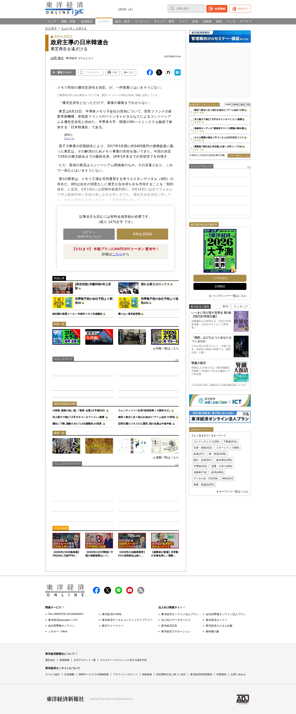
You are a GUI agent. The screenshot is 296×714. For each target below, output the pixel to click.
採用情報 (64, 660)
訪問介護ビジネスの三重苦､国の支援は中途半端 (144, 423)
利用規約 (222, 674)
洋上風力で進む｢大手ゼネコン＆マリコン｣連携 (78, 417)
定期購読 (220, 286)
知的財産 (147, 674)
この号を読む (220, 278)
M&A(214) (227, 478)
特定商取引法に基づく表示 (171, 674)
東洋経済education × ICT (63, 619)
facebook (96, 590)
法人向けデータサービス (176, 619)
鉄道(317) (199, 453)
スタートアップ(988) (227, 447)
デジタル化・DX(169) (206, 478)
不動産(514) (230, 441)
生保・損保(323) (203, 447)
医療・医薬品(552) (204, 484)
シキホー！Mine (57, 631)
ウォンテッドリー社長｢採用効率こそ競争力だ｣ (144, 410)
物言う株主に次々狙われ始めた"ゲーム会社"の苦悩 (146, 417)
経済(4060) (217, 472)
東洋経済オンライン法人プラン (180, 614)
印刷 (114, 72)
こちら (117, 254)
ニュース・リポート (74, 28)
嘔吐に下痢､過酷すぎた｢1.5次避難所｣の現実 (77, 423)
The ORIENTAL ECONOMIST (65, 614)
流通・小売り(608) (221, 466)
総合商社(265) (224, 460)
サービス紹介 (52, 674)
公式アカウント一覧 (85, 660)
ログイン (243, 8)
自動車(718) (200, 472)
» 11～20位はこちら (239, 155)
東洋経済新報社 (65, 699)
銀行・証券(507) (203, 460)
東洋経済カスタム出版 (219, 625)
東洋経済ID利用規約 (201, 674)
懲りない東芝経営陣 (129, 313)
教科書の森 (212, 631)
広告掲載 (69, 674)
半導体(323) (200, 466)
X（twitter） (107, 590)
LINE (118, 590)
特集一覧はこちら (167, 348)
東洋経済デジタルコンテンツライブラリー (127, 619)
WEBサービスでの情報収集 (94, 674)
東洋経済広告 (169, 625)
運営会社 (50, 660)
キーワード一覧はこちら (234, 491)
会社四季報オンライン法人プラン (226, 614)
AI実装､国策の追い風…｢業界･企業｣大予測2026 (78, 410)
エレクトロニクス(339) (206, 441)
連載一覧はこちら (167, 457)
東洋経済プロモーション (176, 631)
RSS (140, 590)
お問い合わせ (238, 674)
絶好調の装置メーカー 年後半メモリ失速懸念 (77, 313)
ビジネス (51, 28)
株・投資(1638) (217, 453)
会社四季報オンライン (61, 625)
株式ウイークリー (112, 625)
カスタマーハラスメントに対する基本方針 (123, 660)
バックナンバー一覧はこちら (229, 295)
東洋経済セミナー (216, 619)
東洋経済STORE (112, 614)
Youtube (129, 590)
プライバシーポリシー (125, 674)
